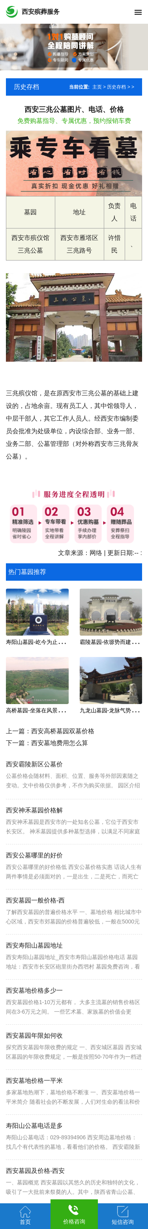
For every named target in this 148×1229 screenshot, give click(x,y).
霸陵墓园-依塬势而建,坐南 (112, 642)
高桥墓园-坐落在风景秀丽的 (40, 710)
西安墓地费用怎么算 (59, 743)
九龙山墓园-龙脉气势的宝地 (114, 710)
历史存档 (116, 87)
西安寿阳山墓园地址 (34, 967)
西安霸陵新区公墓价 (34, 781)
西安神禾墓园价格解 (34, 832)
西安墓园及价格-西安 (35, 1192)
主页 (97, 87)
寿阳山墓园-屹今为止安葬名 (40, 642)
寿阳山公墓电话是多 (34, 1147)
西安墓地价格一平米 (34, 1102)
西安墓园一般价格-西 (35, 922)
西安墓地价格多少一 (34, 1012)
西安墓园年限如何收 (34, 1057)
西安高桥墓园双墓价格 (62, 731)
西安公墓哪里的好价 (34, 877)
